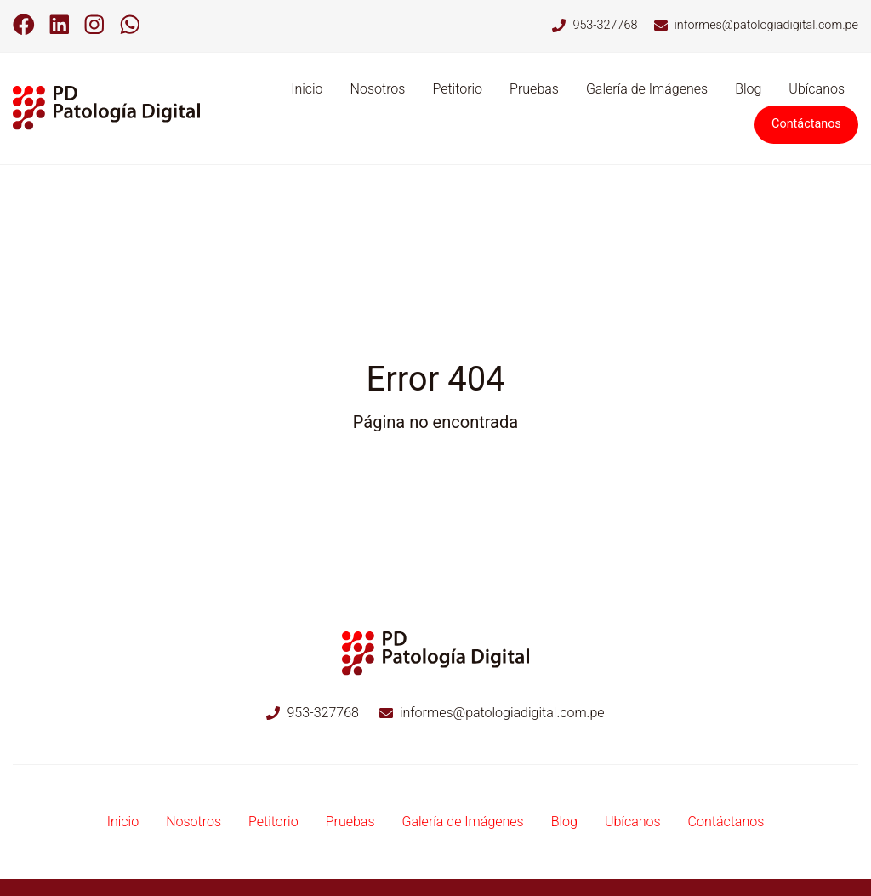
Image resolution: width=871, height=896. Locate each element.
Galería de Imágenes (647, 89)
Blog (748, 89)
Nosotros (378, 89)
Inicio (306, 89)
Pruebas (534, 89)
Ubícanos (816, 89)
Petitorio (457, 89)
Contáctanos (806, 124)
